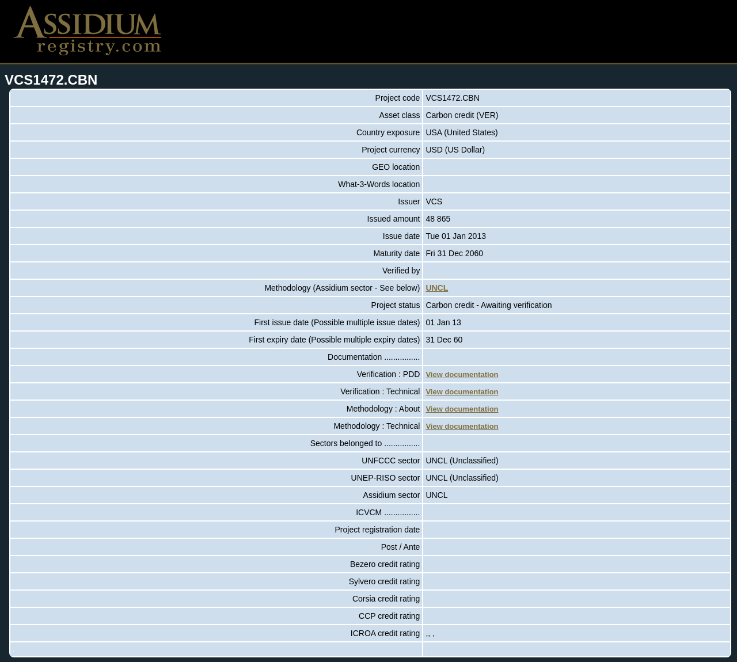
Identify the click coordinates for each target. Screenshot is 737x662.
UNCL (437, 287)
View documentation (462, 374)
